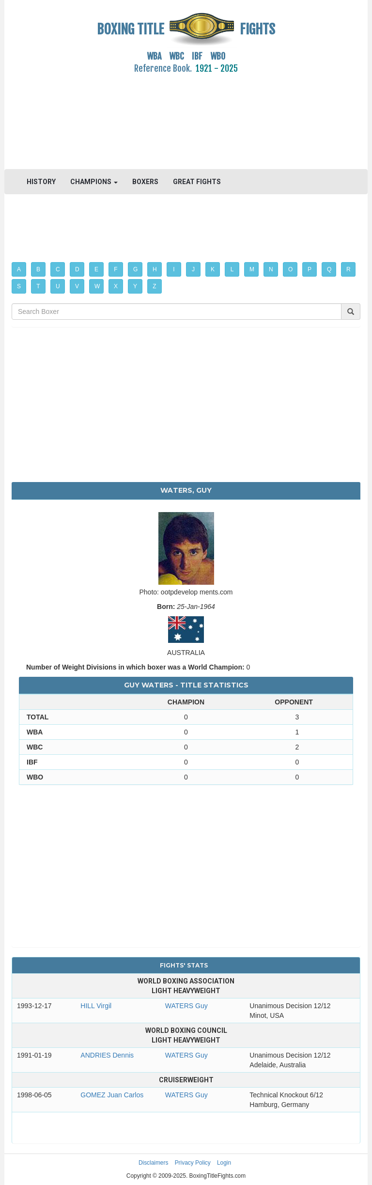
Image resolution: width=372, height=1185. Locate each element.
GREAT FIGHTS (197, 182)
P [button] (309, 269)
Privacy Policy (193, 1162)
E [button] (96, 269)
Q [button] (329, 269)
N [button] (271, 269)
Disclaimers (153, 1162)
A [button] (19, 269)
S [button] (19, 286)
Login (224, 1162)
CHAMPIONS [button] (94, 182)
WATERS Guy (186, 1006)
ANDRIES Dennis (107, 1055)
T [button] (38, 286)
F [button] (115, 269)
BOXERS (145, 182)
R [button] (348, 269)
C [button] (58, 269)
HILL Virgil (95, 1006)
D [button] (77, 269)
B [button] (38, 269)
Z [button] (154, 286)
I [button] (173, 269)
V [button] (77, 286)
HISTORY (41, 182)
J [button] (193, 269)
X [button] (116, 286)
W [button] (97, 286)
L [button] (232, 269)
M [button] (251, 269)
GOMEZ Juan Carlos (111, 1095)
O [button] (290, 269)
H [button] (155, 269)
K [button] (213, 269)
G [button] (135, 269)
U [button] (58, 286)
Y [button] (135, 286)
